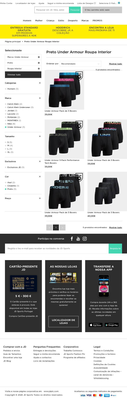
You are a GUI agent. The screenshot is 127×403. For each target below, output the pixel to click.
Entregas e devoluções (44, 350)
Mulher (38, 20)
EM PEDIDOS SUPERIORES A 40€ (24, 31)
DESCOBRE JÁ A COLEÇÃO (63, 30)
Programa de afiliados (74, 357)
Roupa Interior (23, 68)
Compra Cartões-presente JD (23, 316)
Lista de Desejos (85, 3)
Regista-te (115, 248)
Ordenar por (52, 63)
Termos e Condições (104, 350)
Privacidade (99, 357)
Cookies (98, 361)
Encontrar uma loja (12, 357)
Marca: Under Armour (23, 57)
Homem (27, 20)
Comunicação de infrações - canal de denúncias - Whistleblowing (107, 374)
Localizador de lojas (25, 3)
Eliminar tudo (14, 75)
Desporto (73, 20)
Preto (23, 63)
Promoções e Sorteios (104, 354)
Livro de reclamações (44, 361)
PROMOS (97, 20)
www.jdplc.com (51, 391)
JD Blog (7, 361)
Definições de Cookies (104, 364)
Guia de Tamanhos (12, 354)
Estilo (61, 20)
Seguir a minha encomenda (60, 3)
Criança (50, 20)
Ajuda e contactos (42, 357)
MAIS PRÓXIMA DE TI (101, 29)
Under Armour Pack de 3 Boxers (61, 111)
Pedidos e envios (11, 350)
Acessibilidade (101, 368)
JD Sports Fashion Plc (74, 354)
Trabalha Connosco (73, 350)
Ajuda (41, 3)
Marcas (85, 20)
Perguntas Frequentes (46, 346)
